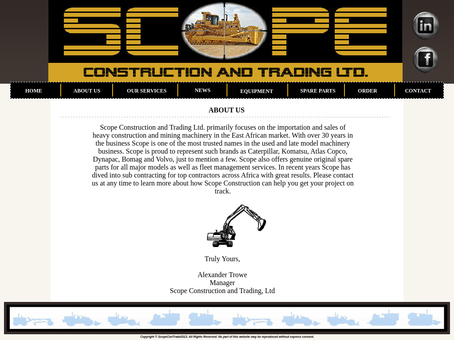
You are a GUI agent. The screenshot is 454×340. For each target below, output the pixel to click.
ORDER (367, 91)
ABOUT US (87, 91)
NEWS (202, 90)
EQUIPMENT (256, 91)
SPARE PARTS (317, 91)
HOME (33, 91)
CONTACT (418, 91)
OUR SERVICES (146, 91)
